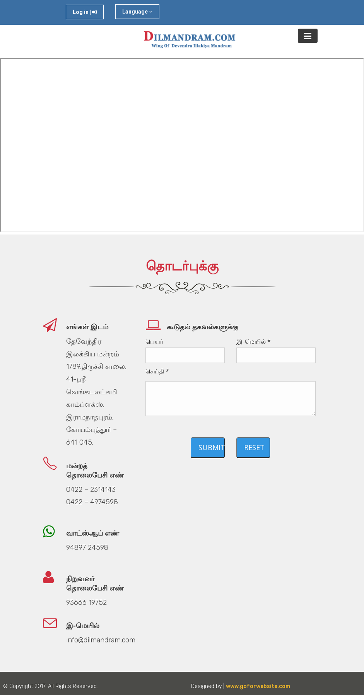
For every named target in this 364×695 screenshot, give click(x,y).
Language (137, 12)
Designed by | (239, 686)
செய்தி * (157, 371)
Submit (211, 447)
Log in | (85, 12)
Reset (254, 447)
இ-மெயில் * (253, 341)
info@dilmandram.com (100, 640)
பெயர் (154, 341)
